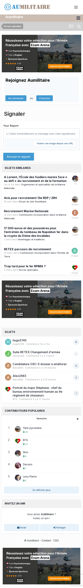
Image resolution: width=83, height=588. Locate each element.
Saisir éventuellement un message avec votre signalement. (41, 133)
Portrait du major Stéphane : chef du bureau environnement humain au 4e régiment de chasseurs (37, 391)
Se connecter (16, 98)
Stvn (25, 452)
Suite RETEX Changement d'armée (36, 352)
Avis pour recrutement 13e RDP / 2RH (30, 198)
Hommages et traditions (31, 239)
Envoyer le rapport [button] (18, 156)
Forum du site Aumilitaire (32, 201)
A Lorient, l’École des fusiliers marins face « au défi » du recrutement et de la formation (35, 179)
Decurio (27, 464)
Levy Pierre (30, 476)
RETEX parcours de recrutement (27, 249)
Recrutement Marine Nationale (26, 211)
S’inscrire (44, 98)
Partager (59, 527)
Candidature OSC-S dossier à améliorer (40, 364)
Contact (46, 540)
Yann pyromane (32, 427)
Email (21, 527)
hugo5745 (20, 340)
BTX (15, 399)
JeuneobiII (18, 355)
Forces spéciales (28, 269)
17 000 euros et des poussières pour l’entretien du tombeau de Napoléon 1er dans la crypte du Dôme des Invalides (36, 232)
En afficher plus (41, 490)
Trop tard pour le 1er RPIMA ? (25, 266)
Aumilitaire (14, 17)
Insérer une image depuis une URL (55, 143)
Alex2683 (18, 367)
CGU (56, 540)
